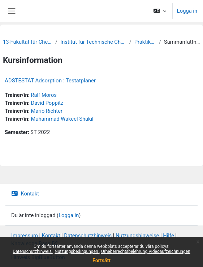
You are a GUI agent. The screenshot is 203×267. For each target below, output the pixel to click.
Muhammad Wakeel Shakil (62, 119)
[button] (159, 11)
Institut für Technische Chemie (93, 42)
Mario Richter (46, 111)
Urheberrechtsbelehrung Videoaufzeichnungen (145, 251)
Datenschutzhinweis (33, 251)
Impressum (24, 235)
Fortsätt (101, 260)
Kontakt (25, 193)
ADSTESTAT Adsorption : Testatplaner (50, 80)
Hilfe (168, 235)
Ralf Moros (43, 95)
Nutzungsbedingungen (77, 251)
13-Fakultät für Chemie (27, 42)
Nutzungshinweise (137, 235)
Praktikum (145, 42)
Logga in (187, 11)
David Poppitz (47, 103)
